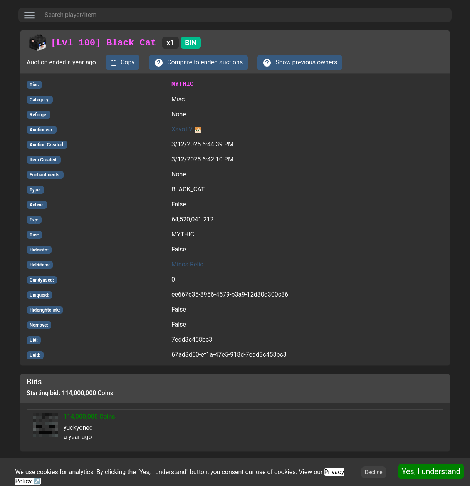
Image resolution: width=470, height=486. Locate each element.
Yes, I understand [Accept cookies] (431, 471)
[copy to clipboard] (122, 62)
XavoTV (186, 129)
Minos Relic (187, 264)
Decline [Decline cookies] (374, 472)
